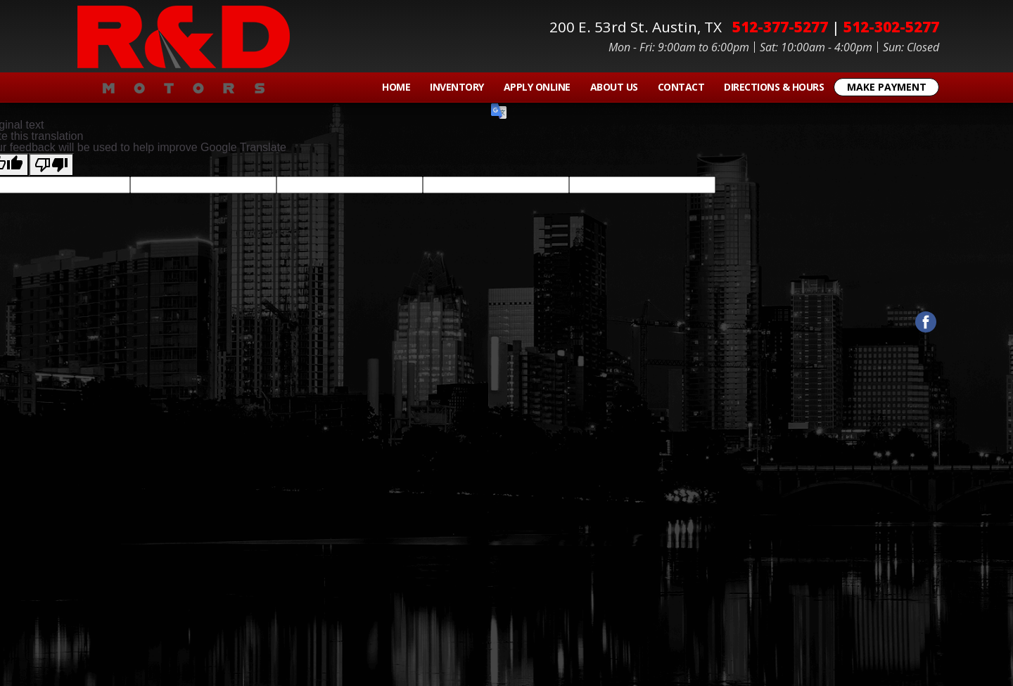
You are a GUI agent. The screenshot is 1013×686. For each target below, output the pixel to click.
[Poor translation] (51, 164)
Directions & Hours (774, 86)
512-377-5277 (780, 27)
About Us (614, 86)
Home (396, 86)
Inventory (457, 86)
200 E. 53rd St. (639, 27)
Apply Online (537, 86)
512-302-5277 (891, 27)
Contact (681, 86)
